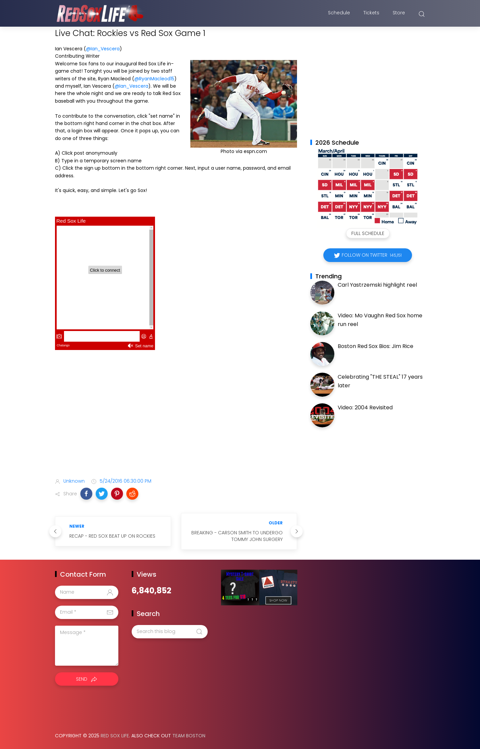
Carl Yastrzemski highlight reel (377, 285)
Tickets (371, 14)
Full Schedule (367, 233)
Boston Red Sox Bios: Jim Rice (375, 346)
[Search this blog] (170, 631)
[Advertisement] (176, 420)
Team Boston (188, 735)
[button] (86, 494)
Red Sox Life (115, 735)
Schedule (339, 14)
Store (399, 14)
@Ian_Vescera (103, 48)
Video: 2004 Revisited (365, 407)
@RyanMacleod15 (154, 78)
